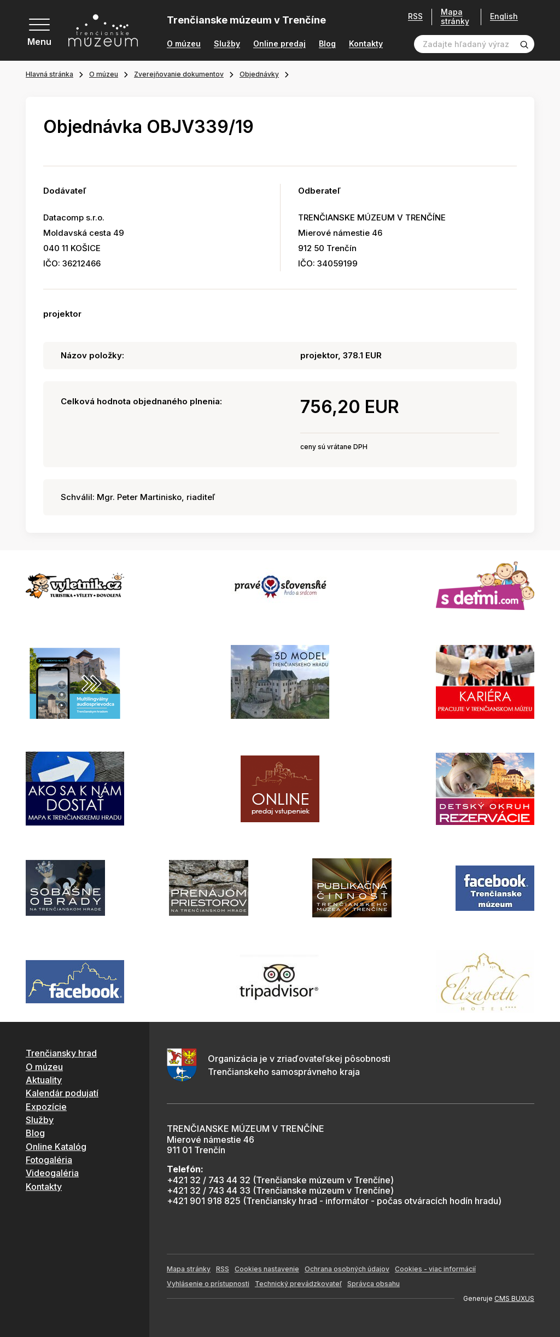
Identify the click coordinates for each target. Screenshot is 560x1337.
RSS (415, 16)
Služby (227, 43)
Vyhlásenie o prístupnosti (208, 1284)
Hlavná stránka (49, 74)
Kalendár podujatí (62, 1093)
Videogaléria (52, 1172)
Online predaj (279, 43)
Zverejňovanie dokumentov (179, 74)
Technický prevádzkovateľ (298, 1284)
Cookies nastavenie (267, 1269)
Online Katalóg (56, 1146)
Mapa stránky (455, 17)
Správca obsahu (373, 1284)
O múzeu (184, 43)
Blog (327, 43)
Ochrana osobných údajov (347, 1269)
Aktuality (44, 1079)
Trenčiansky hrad (61, 1053)
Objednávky (259, 74)
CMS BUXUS (514, 1298)
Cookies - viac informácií (435, 1269)
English (504, 16)
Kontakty (366, 43)
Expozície (46, 1106)
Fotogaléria (49, 1159)
